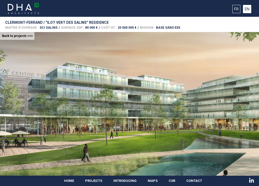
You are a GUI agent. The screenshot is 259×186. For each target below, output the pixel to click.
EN (247, 9)
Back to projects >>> (17, 36)
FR (236, 9)
